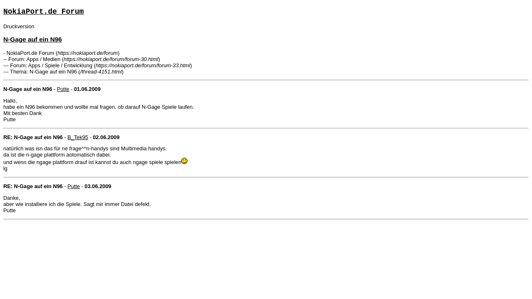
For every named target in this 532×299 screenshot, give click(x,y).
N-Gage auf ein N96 (32, 39)
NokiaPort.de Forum (43, 11)
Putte (63, 89)
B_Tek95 (77, 137)
